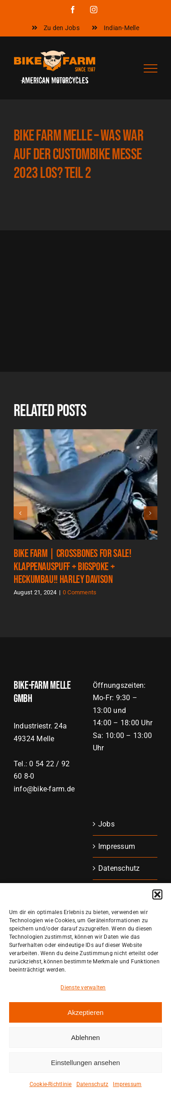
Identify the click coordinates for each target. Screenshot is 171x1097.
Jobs (106, 824)
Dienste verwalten (83, 987)
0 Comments (79, 592)
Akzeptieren (85, 1012)
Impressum (127, 1084)
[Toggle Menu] (150, 68)
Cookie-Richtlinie (51, 1084)
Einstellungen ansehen (85, 1062)
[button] (157, 894)
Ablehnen (85, 1037)
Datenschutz (92, 1084)
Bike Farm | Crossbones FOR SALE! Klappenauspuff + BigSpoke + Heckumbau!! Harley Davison (72, 567)
